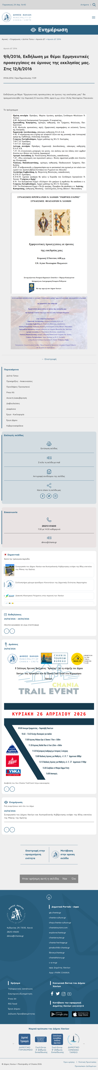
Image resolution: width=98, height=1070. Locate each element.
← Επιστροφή (49, 359)
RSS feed (12, 1004)
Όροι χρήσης (69, 1062)
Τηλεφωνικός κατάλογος (20, 989)
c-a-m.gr (53, 963)
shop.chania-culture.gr (60, 923)
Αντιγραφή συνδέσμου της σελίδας (49, 473)
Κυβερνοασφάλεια (14, 426)
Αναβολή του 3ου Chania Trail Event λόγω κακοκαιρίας (27, 783)
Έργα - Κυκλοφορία (15, 415)
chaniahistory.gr (57, 958)
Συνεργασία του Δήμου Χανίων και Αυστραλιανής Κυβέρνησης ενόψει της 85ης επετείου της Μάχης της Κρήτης (48, 816)
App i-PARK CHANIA (59, 973)
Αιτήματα (85, 5)
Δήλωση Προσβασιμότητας (21, 1014)
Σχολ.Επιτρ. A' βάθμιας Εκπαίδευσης (74, 1043)
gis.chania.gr (55, 913)
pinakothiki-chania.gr (59, 948)
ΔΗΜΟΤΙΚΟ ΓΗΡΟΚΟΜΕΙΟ (58, 1042)
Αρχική (5, 39)
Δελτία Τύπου (28, 39)
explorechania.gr (57, 933)
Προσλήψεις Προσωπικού (18, 387)
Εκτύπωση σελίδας (49, 445)
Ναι (65, 878)
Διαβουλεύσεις (13, 404)
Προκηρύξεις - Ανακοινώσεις (19, 381)
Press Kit (10, 393)
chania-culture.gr (57, 918)
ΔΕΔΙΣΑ (41, 1040)
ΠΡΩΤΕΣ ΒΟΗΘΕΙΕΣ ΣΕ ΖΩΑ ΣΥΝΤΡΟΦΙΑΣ (21, 625)
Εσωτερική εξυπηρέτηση (20, 994)
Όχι (74, 878)
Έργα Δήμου (11, 420)
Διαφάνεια (11, 409)
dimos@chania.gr (49, 542)
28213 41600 (49, 526)
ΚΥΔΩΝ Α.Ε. (24, 1041)
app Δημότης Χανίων (59, 968)
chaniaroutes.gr (57, 938)
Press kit (12, 999)
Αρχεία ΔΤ (40, 39)
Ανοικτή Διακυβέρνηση (16, 398)
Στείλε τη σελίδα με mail (49, 459)
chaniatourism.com (58, 928)
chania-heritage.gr (58, 943)
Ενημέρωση (15, 39)
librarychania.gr (57, 953)
